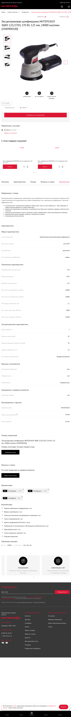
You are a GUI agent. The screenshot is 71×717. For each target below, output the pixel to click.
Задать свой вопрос (10, 475)
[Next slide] (66, 62)
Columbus (14, 130)
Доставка (27, 619)
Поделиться (63, 16)
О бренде (28, 645)
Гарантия (27, 637)
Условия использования (39, 602)
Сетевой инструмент (12, 12)
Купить (10, 167)
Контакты (27, 616)
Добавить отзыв (10, 452)
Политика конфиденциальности (24, 602)
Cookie (50, 627)
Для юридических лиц (31, 641)
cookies (14, 706)
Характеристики (20, 182)
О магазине (51, 616)
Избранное (40, 16)
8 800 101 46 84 (65, 2)
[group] (18, 565)
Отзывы (33, 182)
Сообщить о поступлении (35, 115)
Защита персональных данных (57, 623)
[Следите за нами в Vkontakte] (2, 643)
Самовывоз (28, 623)
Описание (5, 182)
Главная (3, 12)
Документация (64, 182)
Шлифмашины (25, 12)
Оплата (27, 627)
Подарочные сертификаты (33, 648)
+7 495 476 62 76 (6, 636)
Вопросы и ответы (48, 182)
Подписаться (62, 592)
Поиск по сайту (62, 7)
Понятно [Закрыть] (63, 707)
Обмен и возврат (30, 630)
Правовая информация (55, 619)
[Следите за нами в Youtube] (7, 643)
